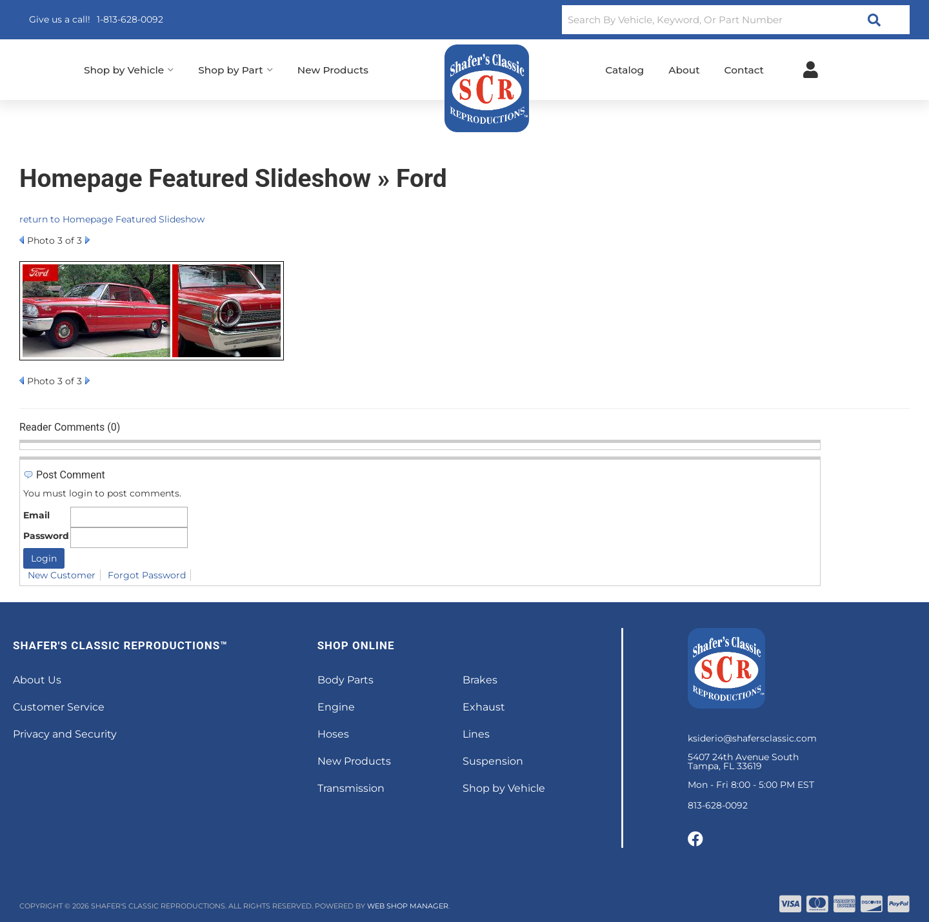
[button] (736, 19)
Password (46, 536)
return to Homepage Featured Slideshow (112, 219)
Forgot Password (147, 575)
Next (87, 240)
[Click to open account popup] (810, 69)
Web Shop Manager (407, 905)
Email (36, 515)
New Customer (61, 575)
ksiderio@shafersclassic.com (752, 738)
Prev (21, 240)
